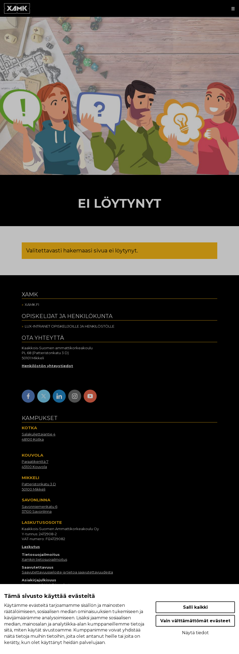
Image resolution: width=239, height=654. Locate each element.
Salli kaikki (195, 607)
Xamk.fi (32, 304)
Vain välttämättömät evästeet (195, 620)
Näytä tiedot (195, 632)
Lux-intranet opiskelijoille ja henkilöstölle (69, 326)
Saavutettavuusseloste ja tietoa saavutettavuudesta (67, 572)
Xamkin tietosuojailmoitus (44, 559)
